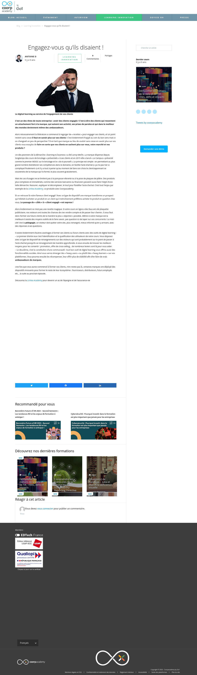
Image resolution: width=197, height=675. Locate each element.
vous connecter (45, 508)
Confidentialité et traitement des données (100, 672)
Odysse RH (157, 17)
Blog (18, 26)
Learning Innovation (119, 17)
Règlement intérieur (127, 672)
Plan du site (176, 672)
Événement (50, 17)
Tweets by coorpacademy (149, 122)
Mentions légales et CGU (73, 672)
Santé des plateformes (159, 672)
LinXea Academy (35, 188)
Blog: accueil (17, 17)
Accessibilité (143, 672)
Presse (184, 17)
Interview (81, 17)
